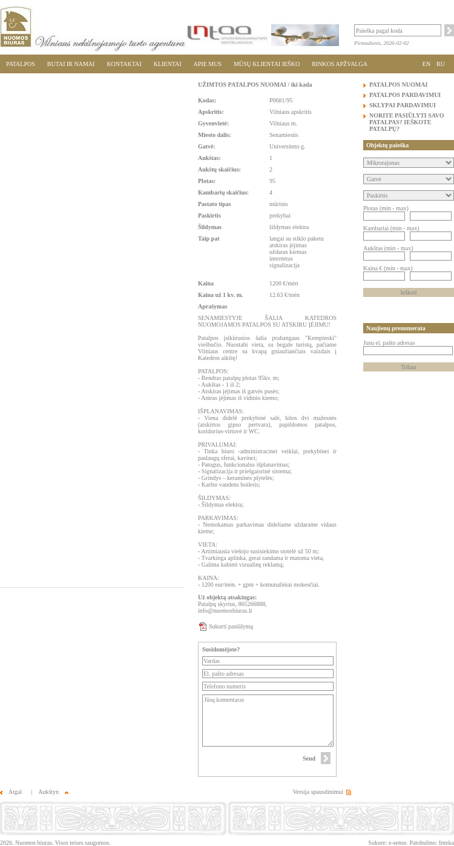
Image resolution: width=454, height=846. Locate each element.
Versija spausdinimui (317, 791)
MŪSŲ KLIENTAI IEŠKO (267, 64)
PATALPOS (20, 64)
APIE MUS (208, 64)
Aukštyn (53, 791)
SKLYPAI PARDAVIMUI (402, 105)
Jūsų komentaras (268, 720)
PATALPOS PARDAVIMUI (405, 95)
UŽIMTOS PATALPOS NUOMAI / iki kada (255, 84)
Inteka (446, 842)
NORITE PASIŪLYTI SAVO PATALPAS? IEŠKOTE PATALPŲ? (406, 122)
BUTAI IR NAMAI (71, 64)
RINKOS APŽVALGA (339, 64)
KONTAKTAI (124, 64)
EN (426, 64)
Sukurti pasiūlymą (231, 626)
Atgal (11, 791)
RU (440, 64)
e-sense (397, 842)
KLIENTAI (168, 64)
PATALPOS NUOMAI (398, 84)
